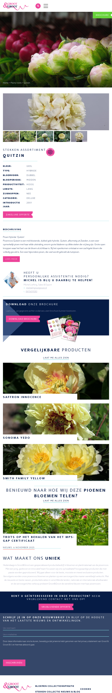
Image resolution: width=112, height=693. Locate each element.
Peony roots (16, 83)
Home (5, 83)
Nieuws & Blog (70, 685)
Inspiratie (67, 680)
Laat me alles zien (56, 351)
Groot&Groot (9, 3)
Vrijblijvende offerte (56, 600)
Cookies (85, 683)
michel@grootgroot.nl (36, 281)
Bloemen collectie (48, 680)
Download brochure (23, 312)
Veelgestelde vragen (94, 688)
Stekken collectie (47, 685)
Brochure (102, 15)
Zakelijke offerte (18, 258)
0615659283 (31, 285)
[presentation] (25, 647)
